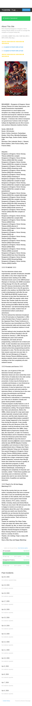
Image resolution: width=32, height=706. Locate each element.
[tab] (5, 553)
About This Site (8, 26)
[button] (26, 10)
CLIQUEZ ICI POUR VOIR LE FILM (13, 47)
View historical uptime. (23, 548)
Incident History (6, 700)
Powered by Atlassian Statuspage (22, 700)
